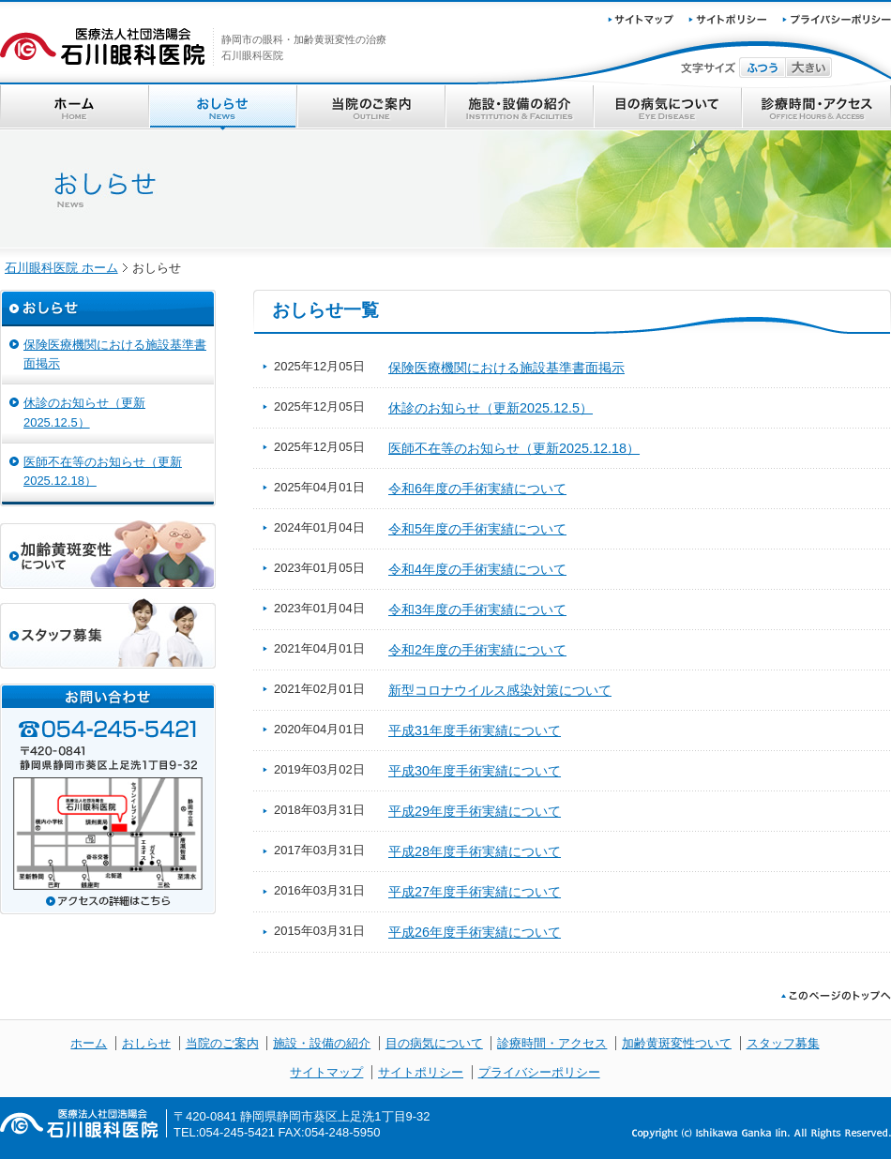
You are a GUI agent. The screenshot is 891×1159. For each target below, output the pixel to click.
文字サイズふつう (762, 67)
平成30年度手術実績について (474, 770)
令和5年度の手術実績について (477, 528)
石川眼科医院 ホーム (61, 268)
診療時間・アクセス (816, 107)
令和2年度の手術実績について (477, 649)
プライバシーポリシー (539, 1072)
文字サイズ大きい (809, 67)
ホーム (74, 107)
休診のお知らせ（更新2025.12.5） (490, 407)
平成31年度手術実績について (474, 730)
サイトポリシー (420, 1072)
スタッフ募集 (783, 1043)
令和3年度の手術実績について (477, 609)
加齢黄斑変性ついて (677, 1043)
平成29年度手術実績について (474, 811)
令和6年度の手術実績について (477, 488)
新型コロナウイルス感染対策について (500, 690)
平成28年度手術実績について (474, 851)
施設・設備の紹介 (520, 107)
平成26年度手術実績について (474, 932)
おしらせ (223, 107)
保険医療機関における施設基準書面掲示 (506, 367)
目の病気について (668, 107)
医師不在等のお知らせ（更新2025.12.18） (514, 448)
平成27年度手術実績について (474, 891)
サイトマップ (326, 1072)
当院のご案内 (371, 107)
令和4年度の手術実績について (477, 569)
